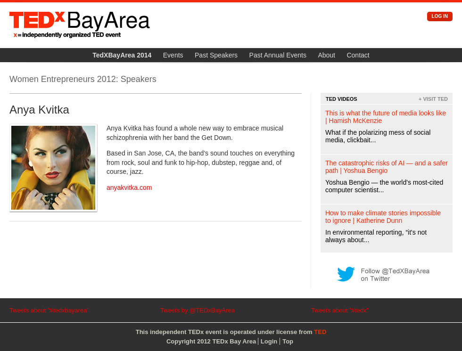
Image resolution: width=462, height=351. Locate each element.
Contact (357, 55)
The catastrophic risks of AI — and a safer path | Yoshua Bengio (386, 166)
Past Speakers (216, 55)
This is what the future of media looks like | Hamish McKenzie (385, 116)
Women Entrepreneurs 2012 (62, 79)
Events (173, 55)
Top (287, 341)
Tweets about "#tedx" (340, 310)
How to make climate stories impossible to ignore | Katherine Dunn (383, 216)
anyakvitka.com (129, 187)
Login (269, 341)
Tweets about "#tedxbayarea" (49, 310)
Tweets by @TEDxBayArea (197, 310)
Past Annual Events (277, 55)
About (326, 55)
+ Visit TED (433, 99)
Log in (440, 16)
